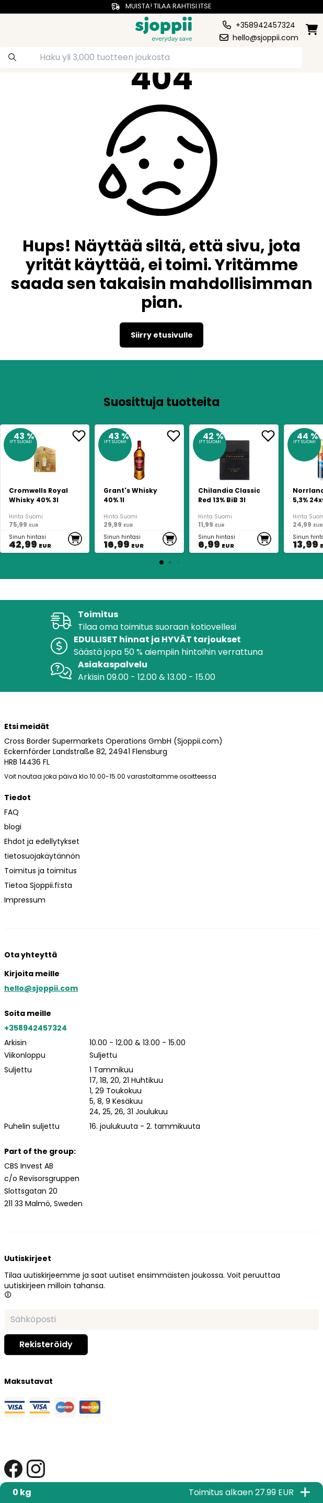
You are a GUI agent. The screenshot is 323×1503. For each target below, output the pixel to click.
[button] (7, 1294)
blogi (12, 827)
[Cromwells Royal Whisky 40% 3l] (44, 488)
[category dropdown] (19, 28)
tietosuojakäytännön (42, 856)
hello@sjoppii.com (41, 988)
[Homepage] (163, 28)
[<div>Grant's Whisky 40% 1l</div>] (139, 488)
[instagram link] (36, 1469)
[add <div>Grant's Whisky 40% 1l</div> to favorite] (175, 436)
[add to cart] (75, 539)
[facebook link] (13, 1469)
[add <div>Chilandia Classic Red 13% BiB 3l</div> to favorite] (269, 436)
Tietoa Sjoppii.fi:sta (38, 885)
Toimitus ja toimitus (40, 870)
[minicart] (312, 29)
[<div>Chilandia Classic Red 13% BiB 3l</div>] (234, 488)
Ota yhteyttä (30, 955)
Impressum (24, 900)
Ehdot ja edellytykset (41, 841)
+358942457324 (35, 1028)
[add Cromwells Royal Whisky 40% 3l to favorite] (80, 436)
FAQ (11, 812)
